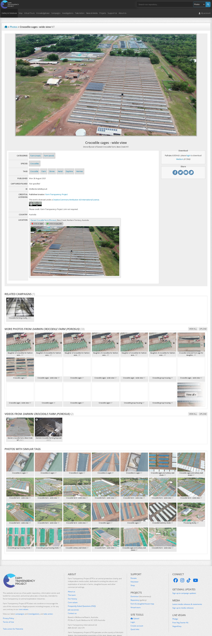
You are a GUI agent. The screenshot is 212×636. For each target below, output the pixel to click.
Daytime (69, 171)
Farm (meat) (35, 155)
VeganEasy (176, 613)
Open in (38, 227)
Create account (137, 613)
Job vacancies (73, 597)
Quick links (135, 617)
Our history (72, 586)
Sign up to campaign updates (184, 580)
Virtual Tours (29, 13)
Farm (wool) (49, 155)
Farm (44, 171)
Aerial (60, 171)
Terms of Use (8, 609)
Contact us (72, 601)
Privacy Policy (8, 606)
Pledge (175, 606)
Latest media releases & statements (187, 592)
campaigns (19, 601)
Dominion (141, 584)
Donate (134, 565)
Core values (73, 590)
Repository (138, 587)
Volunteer (135, 569)
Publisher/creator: (37, 194)
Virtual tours (136, 595)
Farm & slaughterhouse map (142, 591)
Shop (133, 573)
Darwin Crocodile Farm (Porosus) (44, 220)
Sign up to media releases (183, 595)
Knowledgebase (42, 13)
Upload (203, 316)
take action (48, 601)
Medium (179, 159)
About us (71, 579)
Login (133, 609)
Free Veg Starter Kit (180, 610)
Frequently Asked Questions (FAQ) (82, 593)
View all (193, 316)
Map (20, 13)
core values (23, 596)
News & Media (92, 13)
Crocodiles (34, 163)
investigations (33, 601)
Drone (51, 171)
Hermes (79, 171)
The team (72, 582)
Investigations (67, 13)
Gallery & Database (9, 13)
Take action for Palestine (13, 616)
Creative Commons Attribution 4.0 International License (76, 199)
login (188, 155)
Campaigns (55, 13)
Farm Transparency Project (56, 194)
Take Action (79, 13)
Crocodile (34, 171)
